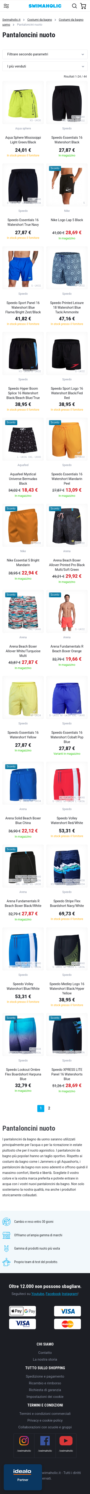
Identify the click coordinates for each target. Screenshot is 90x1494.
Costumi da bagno (39, 19)
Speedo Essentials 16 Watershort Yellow (22, 735)
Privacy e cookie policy (45, 1420)
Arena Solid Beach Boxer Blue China (23, 820)
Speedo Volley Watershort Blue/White (23, 986)
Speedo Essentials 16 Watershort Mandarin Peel (66, 478)
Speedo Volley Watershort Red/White (67, 820)
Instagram (70, 1294)
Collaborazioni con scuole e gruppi (45, 1427)
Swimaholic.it (11, 19)
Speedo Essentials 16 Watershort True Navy (23, 222)
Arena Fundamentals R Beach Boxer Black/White (23, 903)
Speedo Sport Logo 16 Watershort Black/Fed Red (67, 393)
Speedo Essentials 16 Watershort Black (66, 140)
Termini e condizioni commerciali (45, 1414)
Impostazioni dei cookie (45, 1397)
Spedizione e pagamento (45, 1376)
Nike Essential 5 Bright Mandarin (23, 562)
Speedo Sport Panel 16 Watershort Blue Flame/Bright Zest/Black (23, 307)
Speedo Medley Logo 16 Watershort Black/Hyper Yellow (66, 988)
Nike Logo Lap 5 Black (67, 220)
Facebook (53, 1294)
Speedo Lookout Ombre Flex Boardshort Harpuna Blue (23, 1074)
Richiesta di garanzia (45, 1390)
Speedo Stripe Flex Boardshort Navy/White (67, 903)
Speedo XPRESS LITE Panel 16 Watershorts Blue (67, 1074)
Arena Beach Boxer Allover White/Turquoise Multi (23, 651)
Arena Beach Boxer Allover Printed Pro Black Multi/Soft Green (67, 564)
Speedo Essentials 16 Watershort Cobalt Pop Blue (66, 737)
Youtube (37, 1294)
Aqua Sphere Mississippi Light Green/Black (23, 140)
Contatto (45, 1353)
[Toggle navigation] (6, 5)
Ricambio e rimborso (45, 1383)
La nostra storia (45, 1359)
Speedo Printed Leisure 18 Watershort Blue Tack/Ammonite (67, 307)
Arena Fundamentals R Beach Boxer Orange (67, 649)
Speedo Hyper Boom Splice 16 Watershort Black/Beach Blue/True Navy (23, 394)
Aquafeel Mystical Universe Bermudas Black (23, 478)
